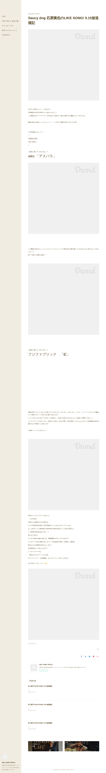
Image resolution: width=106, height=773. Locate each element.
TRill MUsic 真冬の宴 (10, 21)
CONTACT (6, 35)
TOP (4, 16)
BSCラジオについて (9, 30)
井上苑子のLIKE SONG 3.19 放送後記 (40, 686)
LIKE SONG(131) (32, 643)
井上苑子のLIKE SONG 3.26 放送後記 (40, 704)
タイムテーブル (7, 25)
